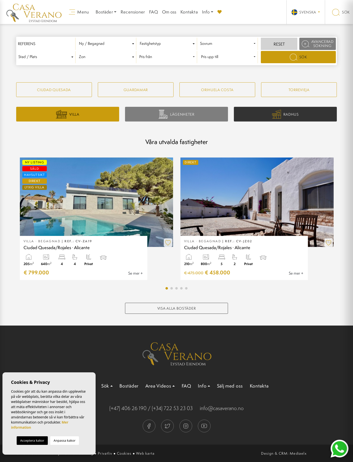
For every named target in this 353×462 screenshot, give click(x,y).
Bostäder (129, 386)
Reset (279, 44)
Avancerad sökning (318, 43)
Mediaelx (298, 453)
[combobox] (107, 44)
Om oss (169, 12)
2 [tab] (171, 288)
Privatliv (105, 453)
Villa (67, 114)
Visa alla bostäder (176, 308)
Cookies (124, 453)
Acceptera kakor (32, 440)
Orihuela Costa (217, 89)
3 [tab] (176, 288)
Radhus (285, 114)
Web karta (145, 453)
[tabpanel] (96, 219)
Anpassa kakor (65, 440)
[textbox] (107, 44)
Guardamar (136, 89)
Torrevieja (299, 89)
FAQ (153, 12)
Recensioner (133, 12)
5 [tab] (186, 288)
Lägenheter (176, 114)
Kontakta (189, 12)
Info (206, 12)
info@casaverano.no (222, 408)
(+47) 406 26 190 (128, 408)
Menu (79, 12)
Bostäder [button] (104, 12)
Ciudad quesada (54, 89)
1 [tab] (166, 288)
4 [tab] (181, 288)
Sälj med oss (230, 386)
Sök (341, 12)
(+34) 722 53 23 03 (172, 408)
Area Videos (158, 386)
